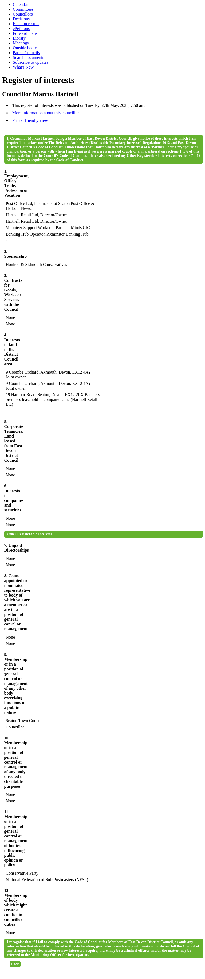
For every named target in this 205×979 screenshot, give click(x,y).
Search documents (28, 57)
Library (19, 38)
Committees (23, 9)
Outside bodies (25, 47)
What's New (23, 67)
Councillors (23, 14)
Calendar (20, 4)
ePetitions (21, 28)
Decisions (21, 19)
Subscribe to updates (30, 62)
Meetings (21, 43)
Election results (26, 23)
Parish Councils (26, 52)
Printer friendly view (30, 120)
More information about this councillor (45, 113)
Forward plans (25, 33)
